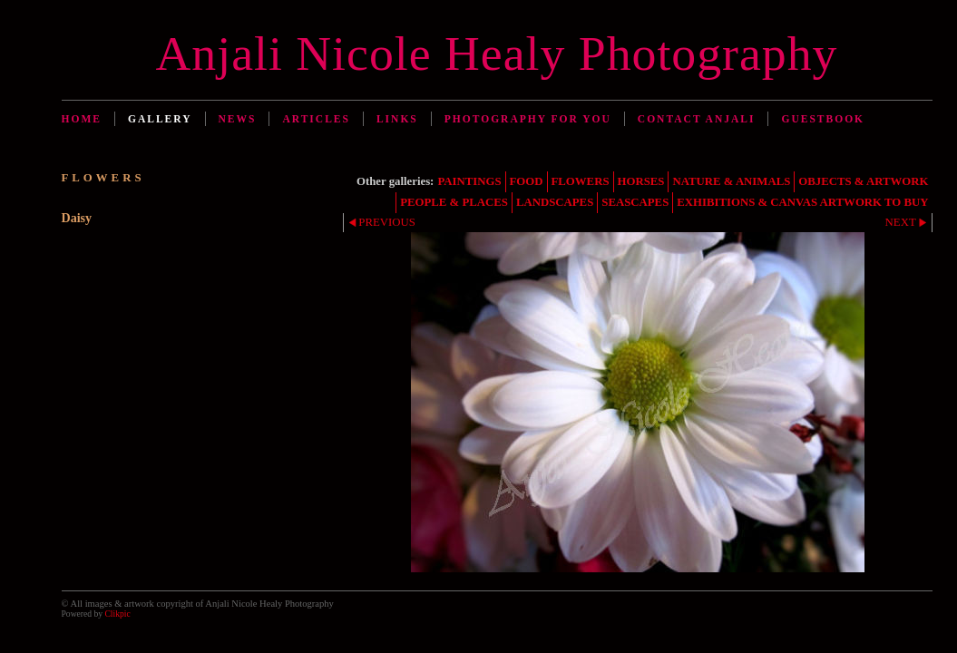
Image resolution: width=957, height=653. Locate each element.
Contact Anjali (697, 118)
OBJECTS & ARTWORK (863, 181)
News (238, 118)
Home (82, 118)
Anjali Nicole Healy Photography (497, 53)
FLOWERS (581, 181)
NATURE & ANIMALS (731, 181)
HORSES (641, 181)
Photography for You (527, 118)
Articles (315, 118)
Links (397, 118)
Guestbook (822, 118)
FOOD (526, 181)
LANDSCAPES (554, 202)
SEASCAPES (635, 202)
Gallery (160, 118)
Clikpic (117, 614)
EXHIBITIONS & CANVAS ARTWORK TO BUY (802, 202)
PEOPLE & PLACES (454, 202)
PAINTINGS (469, 181)
